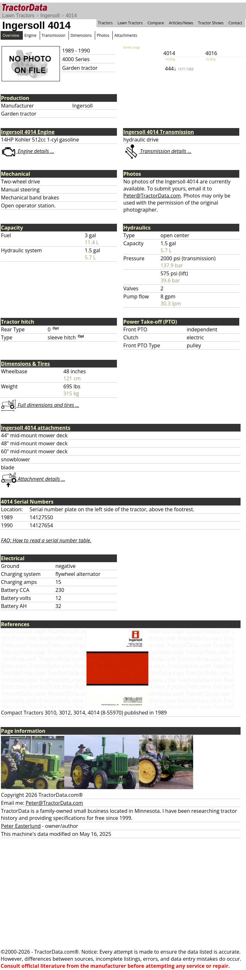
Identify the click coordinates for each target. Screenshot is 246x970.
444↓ (179, 68)
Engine (30, 35)
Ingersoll (50, 15)
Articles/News (181, 23)
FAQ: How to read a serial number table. (46, 540)
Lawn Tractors (18, 15)
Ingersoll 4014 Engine (27, 131)
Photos (103, 35)
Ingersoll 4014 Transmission (158, 131)
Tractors (105, 23)
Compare (155, 23)
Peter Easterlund (21, 825)
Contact (235, 23)
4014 (71, 15)
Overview (11, 35)
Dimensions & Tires (25, 363)
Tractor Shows (211, 23)
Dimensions (81, 35)
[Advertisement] (123, 893)
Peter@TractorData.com (152, 195)
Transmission (53, 35)
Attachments (125, 35)
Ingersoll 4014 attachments (35, 427)
